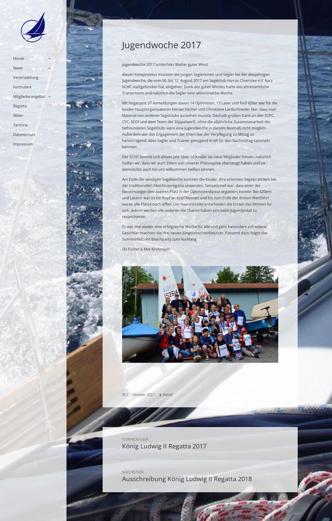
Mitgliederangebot (29, 96)
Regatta (20, 106)
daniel (168, 395)
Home (18, 58)
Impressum (23, 144)
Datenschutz (24, 134)
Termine (20, 125)
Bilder (18, 115)
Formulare (22, 87)
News (18, 68)
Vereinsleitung (25, 77)
